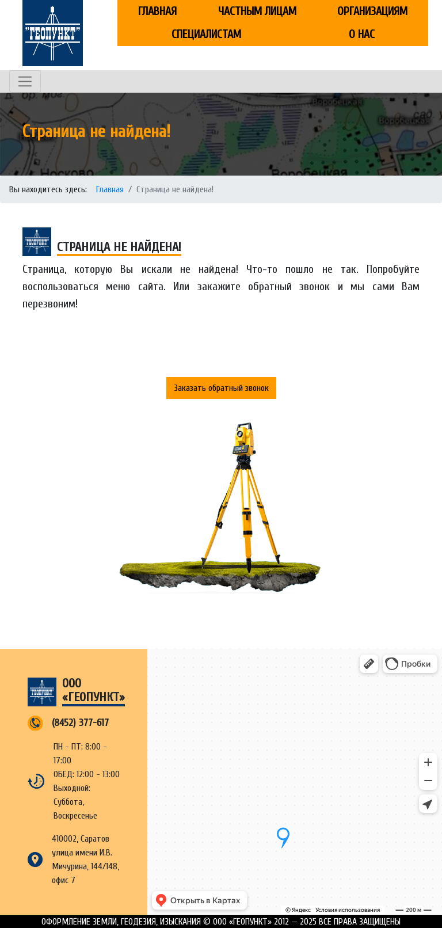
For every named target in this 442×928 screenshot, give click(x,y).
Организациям (372, 11)
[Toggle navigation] (25, 81)
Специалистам (206, 34)
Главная (157, 11)
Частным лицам (257, 11)
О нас (362, 34)
